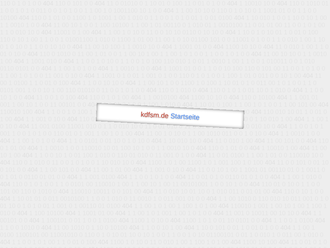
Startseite (185, 116)
